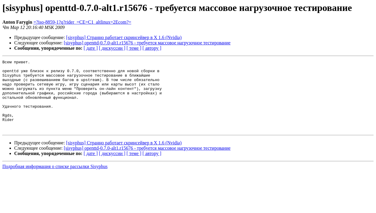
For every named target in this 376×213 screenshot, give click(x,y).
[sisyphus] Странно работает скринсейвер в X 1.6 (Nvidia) (123, 37)
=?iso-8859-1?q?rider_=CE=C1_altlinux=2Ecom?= (82, 22)
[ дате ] (90, 48)
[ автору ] (151, 48)
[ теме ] (133, 48)
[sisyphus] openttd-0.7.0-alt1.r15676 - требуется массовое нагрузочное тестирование (147, 42)
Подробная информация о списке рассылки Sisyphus (54, 180)
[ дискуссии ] (112, 48)
